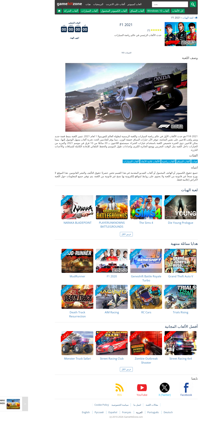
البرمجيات (76, 4)
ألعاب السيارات (67, 10)
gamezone (47, 3)
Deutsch (146, 412)
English (64, 412)
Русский (77, 412)
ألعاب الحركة (49, 10)
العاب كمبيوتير (112, 4)
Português (131, 412)
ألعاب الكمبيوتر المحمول (92, 10)
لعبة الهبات (165, 17)
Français (104, 412)
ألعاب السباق (115, 10)
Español (90, 412)
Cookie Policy (79, 404)
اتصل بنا (115, 404)
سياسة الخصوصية (97, 404)
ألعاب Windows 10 (136, 10)
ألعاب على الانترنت (93, 4)
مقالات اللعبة (129, 404)
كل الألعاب (155, 10)
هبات (65, 4)
